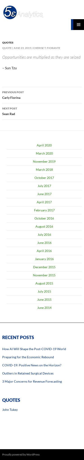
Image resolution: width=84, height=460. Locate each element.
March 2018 (44, 169)
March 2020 (44, 153)
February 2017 (44, 210)
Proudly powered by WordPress (21, 454)
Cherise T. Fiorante (46, 48)
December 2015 (44, 267)
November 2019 (44, 161)
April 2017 (44, 202)
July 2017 (44, 186)
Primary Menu (78, 24)
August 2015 (44, 283)
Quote (7, 48)
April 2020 (44, 145)
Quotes (7, 42)
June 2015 (44, 299)
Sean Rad (42, 111)
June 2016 (44, 243)
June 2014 (44, 308)
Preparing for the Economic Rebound (28, 357)
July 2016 (44, 234)
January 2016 (44, 259)
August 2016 (44, 226)
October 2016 (44, 218)
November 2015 (44, 275)
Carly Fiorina (42, 94)
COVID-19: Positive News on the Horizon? (31, 365)
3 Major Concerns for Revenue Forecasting (32, 381)
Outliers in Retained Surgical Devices (28, 373)
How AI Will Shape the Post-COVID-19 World (34, 349)
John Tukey (10, 409)
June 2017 (44, 194)
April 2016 (44, 251)
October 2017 (44, 178)
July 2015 (44, 291)
